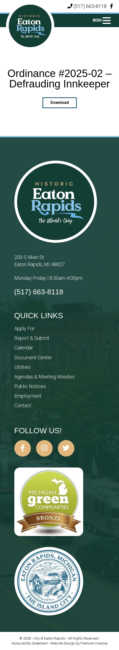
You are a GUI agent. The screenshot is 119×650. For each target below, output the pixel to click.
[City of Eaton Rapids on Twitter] (66, 448)
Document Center (33, 357)
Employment (27, 396)
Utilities (22, 367)
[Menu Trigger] (101, 19)
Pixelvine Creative (93, 643)
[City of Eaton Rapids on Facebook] (22, 448)
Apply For (24, 328)
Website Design (63, 643)
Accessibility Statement (30, 643)
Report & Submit (31, 338)
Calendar (23, 347)
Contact (22, 405)
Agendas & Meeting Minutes (44, 377)
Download (59, 102)
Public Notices (30, 386)
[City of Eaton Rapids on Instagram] (44, 448)
